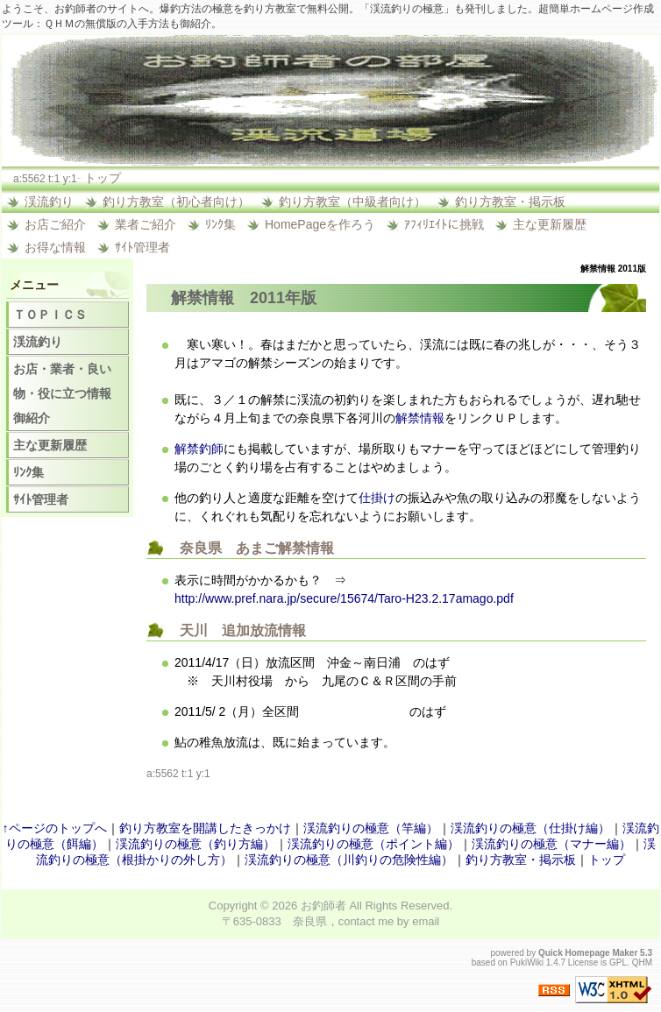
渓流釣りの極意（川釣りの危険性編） (349, 860)
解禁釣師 (199, 449)
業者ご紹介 (145, 224)
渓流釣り (49, 202)
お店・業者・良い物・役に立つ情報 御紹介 (68, 393)
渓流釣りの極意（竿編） (370, 828)
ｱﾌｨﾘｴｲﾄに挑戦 (444, 224)
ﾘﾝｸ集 (220, 224)
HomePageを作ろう (320, 224)
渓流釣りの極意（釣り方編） (195, 844)
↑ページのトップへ (55, 828)
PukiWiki (527, 962)
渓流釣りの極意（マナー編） (551, 844)
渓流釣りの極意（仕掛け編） (530, 828)
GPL (618, 962)
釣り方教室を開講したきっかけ (205, 828)
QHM (642, 962)
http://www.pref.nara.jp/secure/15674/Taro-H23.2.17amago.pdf (344, 598)
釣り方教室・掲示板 (510, 202)
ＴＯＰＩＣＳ (50, 315)
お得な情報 (55, 247)
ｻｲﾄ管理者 (142, 247)
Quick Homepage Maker (587, 953)
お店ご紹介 (55, 224)
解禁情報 (202, 298)
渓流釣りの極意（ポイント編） (373, 844)
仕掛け (377, 498)
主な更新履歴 (549, 224)
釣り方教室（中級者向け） (352, 202)
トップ (102, 178)
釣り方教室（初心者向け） (176, 202)
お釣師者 (323, 905)
